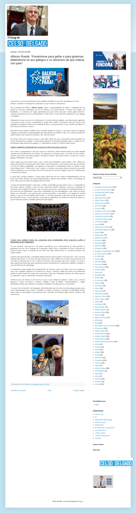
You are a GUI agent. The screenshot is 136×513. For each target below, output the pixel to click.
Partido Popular (100, 334)
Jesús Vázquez (100, 299)
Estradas (98, 262)
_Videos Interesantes (102, 436)
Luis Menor (99, 304)
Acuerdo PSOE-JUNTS (103, 190)
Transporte (98, 360)
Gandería (98, 270)
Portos (97, 344)
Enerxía (97, 259)
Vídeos (97, 376)
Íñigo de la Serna (101, 296)
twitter (97, 405)
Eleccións (98, 246)
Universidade (99, 371)
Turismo (97, 363)
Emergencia (99, 248)
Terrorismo (98, 357)
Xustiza (97, 384)
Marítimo (98, 315)
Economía (98, 240)
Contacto (98, 438)
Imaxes (97, 278)
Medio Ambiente (100, 318)
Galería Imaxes (100, 422)
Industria (98, 283)
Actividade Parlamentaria (103, 187)
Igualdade (98, 275)
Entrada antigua (78, 390)
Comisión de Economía (103, 211)
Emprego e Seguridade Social (105, 251)
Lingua (97, 302)
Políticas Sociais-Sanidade (104, 342)
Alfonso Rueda (100, 203)
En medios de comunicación (104, 428)
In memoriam (99, 280)
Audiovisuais (99, 425)
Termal (97, 355)
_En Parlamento (100, 430)
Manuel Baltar (99, 307)
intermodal (98, 291)
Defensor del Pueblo (102, 227)
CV (96, 417)
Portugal (98, 347)
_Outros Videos (100, 433)
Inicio (50, 390)
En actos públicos (101, 254)
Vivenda (97, 379)
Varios (97, 374)
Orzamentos (99, 328)
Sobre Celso (99, 414)
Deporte (97, 232)
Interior (97, 288)
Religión (97, 352)
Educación (98, 243)
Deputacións (99, 235)
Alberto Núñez (100, 200)
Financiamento (100, 267)
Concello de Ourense (102, 216)
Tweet (97, 365)
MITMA (97, 320)
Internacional (99, 294)
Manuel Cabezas (101, 310)
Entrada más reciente (18, 390)
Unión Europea (100, 368)
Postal (97, 350)
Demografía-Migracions (103, 230)
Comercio (98, 208)
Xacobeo (98, 382)
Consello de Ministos (102, 219)
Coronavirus (99, 222)
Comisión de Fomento (102, 214)
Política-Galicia (100, 339)
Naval (97, 323)
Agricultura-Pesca (101, 198)
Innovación (98, 286)
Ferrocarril (98, 264)
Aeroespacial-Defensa (102, 192)
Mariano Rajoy (100, 312)
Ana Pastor (99, 206)
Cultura (97, 224)
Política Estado (100, 336)
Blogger (80, 501)
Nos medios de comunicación (105, 326)
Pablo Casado (100, 331)
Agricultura (98, 195)
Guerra (97, 272)
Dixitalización (99, 238)
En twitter (98, 256)
